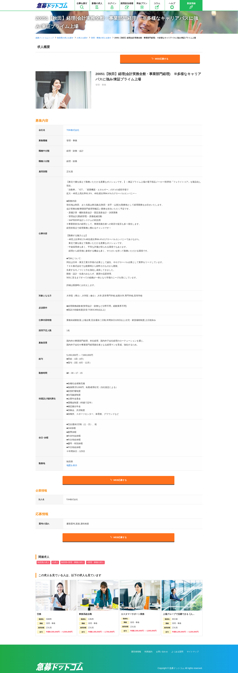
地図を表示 (71, 465)
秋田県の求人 (43, 562)
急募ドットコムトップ (45, 38)
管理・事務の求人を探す (101, 38)
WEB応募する (160, 59)
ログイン (112, 5)
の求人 (55, 562)
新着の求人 (97, 5)
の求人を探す (82, 38)
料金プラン (142, 5)
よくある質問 (177, 651)
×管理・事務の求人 (95, 562)
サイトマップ (193, 651)
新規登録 (191, 5)
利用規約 (148, 651)
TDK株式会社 (72, 130)
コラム (157, 5)
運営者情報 (136, 651)
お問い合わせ (162, 651)
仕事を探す (82, 5)
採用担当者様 (127, 5)
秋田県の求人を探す (65, 38)
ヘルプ (172, 5)
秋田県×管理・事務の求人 (72, 562)
